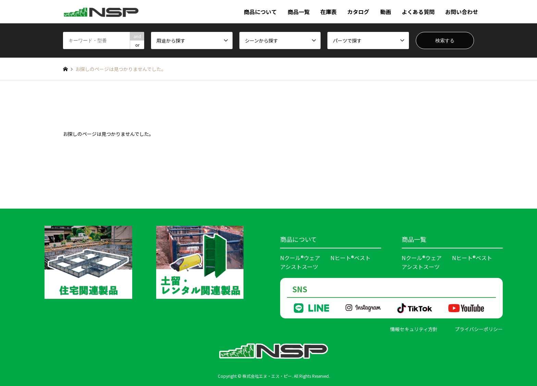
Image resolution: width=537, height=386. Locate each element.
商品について (260, 12)
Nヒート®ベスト (350, 258)
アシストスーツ (299, 266)
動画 (385, 12)
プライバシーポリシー (479, 329)
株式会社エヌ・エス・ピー (267, 376)
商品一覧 (299, 12)
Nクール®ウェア (300, 258)
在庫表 (328, 12)
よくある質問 (418, 12)
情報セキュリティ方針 (414, 329)
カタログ (358, 12)
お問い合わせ (461, 12)
